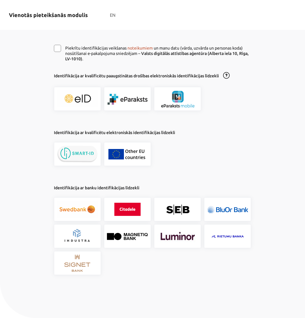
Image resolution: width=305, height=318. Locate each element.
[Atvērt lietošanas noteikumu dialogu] (226, 76)
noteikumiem (140, 48)
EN (113, 15)
